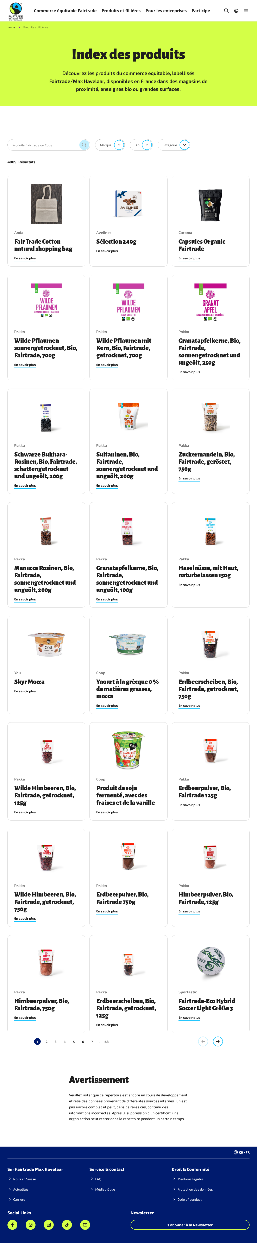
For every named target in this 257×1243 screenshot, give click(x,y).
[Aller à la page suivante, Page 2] (218, 1041)
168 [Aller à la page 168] (87, 1042)
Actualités (21, 1189)
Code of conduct (189, 1199)
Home (11, 27)
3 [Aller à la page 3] (56, 1042)
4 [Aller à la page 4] (65, 1042)
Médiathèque (105, 1189)
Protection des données (195, 1189)
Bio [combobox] (137, 145)
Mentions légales (190, 1179)
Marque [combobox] (106, 145)
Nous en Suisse (24, 1179)
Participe (201, 10)
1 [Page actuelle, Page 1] (37, 1042)
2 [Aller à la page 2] (47, 1042)
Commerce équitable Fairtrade (65, 10)
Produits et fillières (121, 10)
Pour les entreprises (166, 10)
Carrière (19, 1199)
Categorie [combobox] (170, 145)
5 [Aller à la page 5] (74, 1042)
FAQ (98, 1179)
